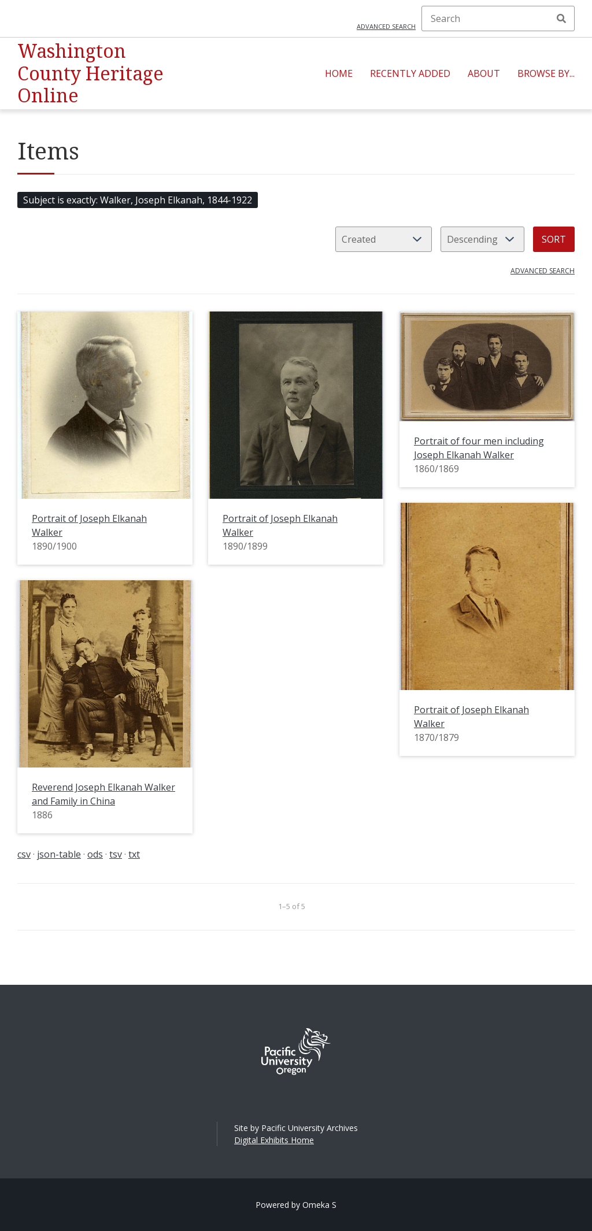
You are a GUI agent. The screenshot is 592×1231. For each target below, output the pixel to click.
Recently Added (410, 73)
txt (134, 854)
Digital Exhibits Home (274, 1139)
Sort (554, 239)
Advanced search (386, 26)
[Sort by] (383, 239)
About (484, 73)
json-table (59, 854)
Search (561, 18)
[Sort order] (482, 239)
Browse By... (546, 73)
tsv (115, 854)
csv (24, 854)
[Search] (498, 18)
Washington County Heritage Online (90, 72)
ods (95, 854)
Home (339, 73)
